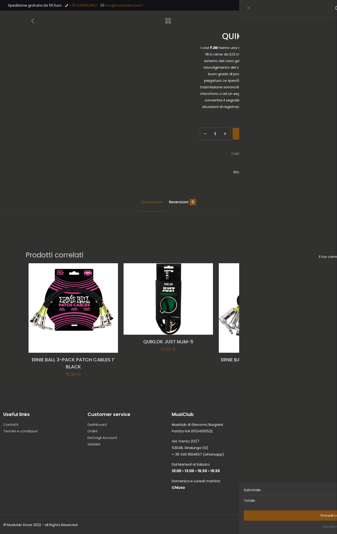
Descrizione (151, 202)
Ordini (92, 431)
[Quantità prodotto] (215, 134)
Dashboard (97, 424)
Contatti (10, 424)
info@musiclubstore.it (124, 5)
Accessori (259, 153)
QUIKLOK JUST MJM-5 (168, 341)
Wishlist (94, 444)
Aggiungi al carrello (264, 133)
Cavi (273, 153)
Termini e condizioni (20, 431)
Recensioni (182, 202)
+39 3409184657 (83, 5)
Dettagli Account (102, 437)
